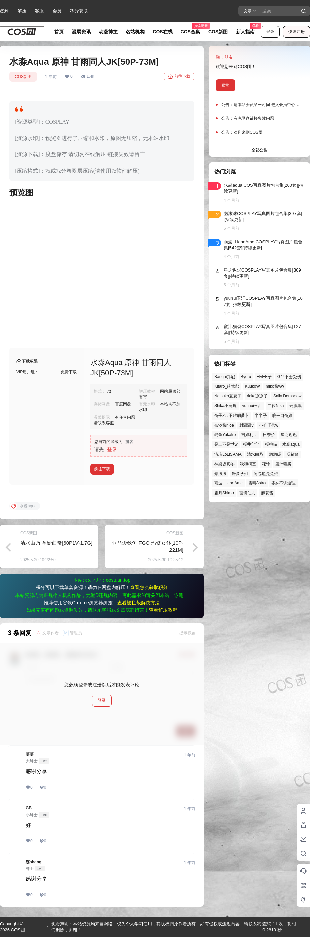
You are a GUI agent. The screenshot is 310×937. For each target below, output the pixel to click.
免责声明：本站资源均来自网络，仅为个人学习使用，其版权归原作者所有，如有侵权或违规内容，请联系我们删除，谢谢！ (156, 926)
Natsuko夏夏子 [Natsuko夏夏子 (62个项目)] (227, 396)
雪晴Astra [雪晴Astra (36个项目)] (257, 483)
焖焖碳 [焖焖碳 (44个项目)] (275, 454)
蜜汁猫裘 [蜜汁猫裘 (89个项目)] (283, 464)
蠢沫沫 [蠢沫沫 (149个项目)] (220, 473)
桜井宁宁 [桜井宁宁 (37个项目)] (251, 444)
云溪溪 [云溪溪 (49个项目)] (295, 405)
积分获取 (79, 10)
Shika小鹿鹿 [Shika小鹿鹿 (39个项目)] (225, 405)
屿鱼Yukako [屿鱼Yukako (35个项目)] (225, 434)
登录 (270, 31)
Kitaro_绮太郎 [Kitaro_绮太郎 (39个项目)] (226, 386)
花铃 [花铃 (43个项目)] (266, 464)
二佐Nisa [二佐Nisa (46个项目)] (276, 405)
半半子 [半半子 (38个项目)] (261, 415)
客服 (39, 10)
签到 (4, 10)
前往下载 (179, 76)
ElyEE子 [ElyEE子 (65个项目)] (264, 376)
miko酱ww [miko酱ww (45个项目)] (275, 386)
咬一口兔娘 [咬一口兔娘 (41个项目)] (282, 415)
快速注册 (296, 31)
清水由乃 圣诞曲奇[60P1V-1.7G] (56, 543)
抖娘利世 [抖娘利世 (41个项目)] (249, 434)
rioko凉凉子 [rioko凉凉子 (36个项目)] (257, 396)
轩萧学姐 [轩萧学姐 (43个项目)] (240, 473)
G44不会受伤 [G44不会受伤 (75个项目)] (289, 376)
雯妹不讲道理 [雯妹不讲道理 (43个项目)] (283, 483)
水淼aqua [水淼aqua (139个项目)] (291, 444)
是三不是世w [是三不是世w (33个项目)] (226, 444)
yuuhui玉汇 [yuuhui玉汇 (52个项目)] (252, 405)
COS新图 (23, 76)
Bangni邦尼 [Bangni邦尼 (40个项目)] (224, 376)
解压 (22, 10)
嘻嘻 (30, 754)
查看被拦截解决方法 (138, 602)
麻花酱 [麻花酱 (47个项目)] (267, 493)
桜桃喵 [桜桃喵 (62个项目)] (271, 444)
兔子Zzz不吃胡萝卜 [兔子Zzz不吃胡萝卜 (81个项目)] (231, 415)
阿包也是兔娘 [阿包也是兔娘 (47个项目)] (266, 473)
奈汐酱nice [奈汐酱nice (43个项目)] (224, 425)
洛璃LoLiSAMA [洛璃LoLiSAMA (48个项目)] (228, 454)
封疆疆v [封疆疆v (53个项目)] (246, 425)
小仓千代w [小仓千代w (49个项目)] (268, 425)
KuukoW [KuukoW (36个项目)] (252, 386)
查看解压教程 (163, 610)
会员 (57, 10)
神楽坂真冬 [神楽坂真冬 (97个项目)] (224, 464)
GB (29, 808)
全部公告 (259, 150)
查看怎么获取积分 (149, 587)
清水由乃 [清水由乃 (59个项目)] (255, 454)
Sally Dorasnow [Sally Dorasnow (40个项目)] (287, 396)
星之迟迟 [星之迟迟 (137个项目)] (289, 434)
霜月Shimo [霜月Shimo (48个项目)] (224, 493)
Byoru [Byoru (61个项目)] (246, 376)
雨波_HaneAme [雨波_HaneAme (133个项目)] (228, 483)
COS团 (17, 929)
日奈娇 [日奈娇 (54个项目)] (269, 434)
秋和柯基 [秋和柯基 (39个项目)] (248, 464)
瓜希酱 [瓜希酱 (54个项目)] (292, 454)
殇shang (33, 862)
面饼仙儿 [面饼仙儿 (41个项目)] (247, 493)
